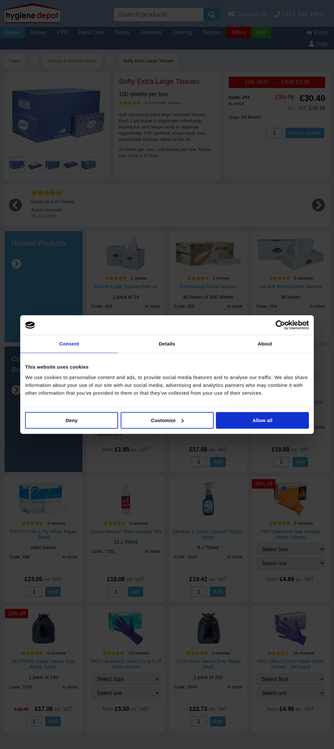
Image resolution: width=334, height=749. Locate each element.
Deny (72, 420)
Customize (167, 420)
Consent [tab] (69, 343)
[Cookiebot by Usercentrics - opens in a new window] (280, 325)
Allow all (262, 420)
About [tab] (265, 343)
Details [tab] (167, 343)
